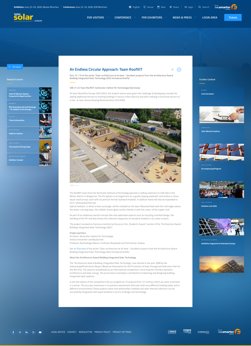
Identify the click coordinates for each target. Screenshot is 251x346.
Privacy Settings (122, 332)
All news (14, 67)
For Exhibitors (152, 17)
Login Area (209, 17)
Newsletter (85, 332)
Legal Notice (58, 332)
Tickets (233, 17)
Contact (72, 332)
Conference (123, 17)
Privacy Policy (102, 332)
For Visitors (95, 17)
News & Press (182, 17)
